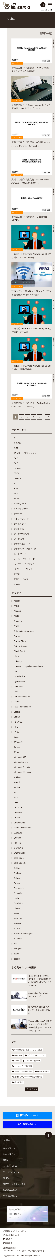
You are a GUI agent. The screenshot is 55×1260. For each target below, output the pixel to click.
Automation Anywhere (24, 631)
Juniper (17, 747)
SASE (16, 498)
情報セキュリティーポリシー (16, 1231)
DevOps (17, 478)
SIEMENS (18, 848)
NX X (16, 797)
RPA (16, 493)
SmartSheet (19, 853)
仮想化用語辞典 (43, 1071)
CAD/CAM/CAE (10, 1190)
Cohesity (18, 661)
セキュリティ (20, 524)
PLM (16, 488)
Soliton (17, 868)
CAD (16, 458)
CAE (16, 463)
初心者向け (18, 1082)
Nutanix (17, 782)
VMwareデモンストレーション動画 (28, 1050)
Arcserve (18, 621)
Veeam (17, 913)
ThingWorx (18, 893)
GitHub (17, 712)
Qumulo (17, 838)
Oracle (17, 817)
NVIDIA (17, 787)
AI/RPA (6, 1178)
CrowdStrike (19, 676)
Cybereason (19, 681)
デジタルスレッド (22, 544)
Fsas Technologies (22, 707)
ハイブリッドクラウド (24, 564)
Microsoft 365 (20, 757)
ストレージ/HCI (10, 1166)
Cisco (16, 656)
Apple (16, 616)
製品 (8, 1140)
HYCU (17, 732)
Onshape (18, 812)
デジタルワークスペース (25, 549)
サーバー (18, 513)
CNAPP (17, 468)
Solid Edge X (20, 863)
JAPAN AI (18, 742)
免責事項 (8, 1243)
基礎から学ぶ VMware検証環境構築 (28, 1077)
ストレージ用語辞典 (33, 1061)
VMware (17, 923)
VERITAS (18, 918)
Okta (16, 802)
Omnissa (18, 807)
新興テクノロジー (22, 579)
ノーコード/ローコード (24, 559)
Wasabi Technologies (23, 933)
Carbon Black (20, 641)
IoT (15, 483)
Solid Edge (19, 858)
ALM (16, 448)
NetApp (17, 777)
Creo (16, 671)
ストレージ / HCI (21, 519)
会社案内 (8, 1239)
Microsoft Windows (22, 772)
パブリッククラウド (23, 569)
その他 (17, 584)
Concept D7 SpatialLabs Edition (28, 666)
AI (15, 438)
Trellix (16, 898)
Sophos (17, 873)
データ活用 (19, 539)
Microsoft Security (22, 767)
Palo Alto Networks (22, 827)
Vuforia (17, 928)
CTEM (17, 473)
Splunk (17, 878)
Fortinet (17, 701)
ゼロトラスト (20, 529)
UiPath (17, 908)
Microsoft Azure (21, 762)
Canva (17, 636)
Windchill (18, 938)
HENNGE (18, 722)
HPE (16, 727)
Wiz (15, 943)
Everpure (18, 833)
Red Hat (17, 843)
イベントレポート (22, 509)
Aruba (16, 626)
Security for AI (20, 503)
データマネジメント (23, 534)
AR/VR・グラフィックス (25, 453)
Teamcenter (19, 888)
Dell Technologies (22, 696)
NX (15, 792)
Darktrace (18, 686)
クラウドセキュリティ (36, 1055)
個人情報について (12, 1235)
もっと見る (31, 1089)
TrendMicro (19, 903)
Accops (17, 601)
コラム (17, 1061)
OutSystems (19, 823)
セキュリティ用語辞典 (23, 1066)
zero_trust (18, 1055)
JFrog (16, 752)
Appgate (17, 611)
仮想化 (17, 574)
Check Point (19, 651)
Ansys (16, 606)
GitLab (17, 717)
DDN (16, 691)
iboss (16, 737)
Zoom (16, 954)
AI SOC (17, 443)
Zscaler (17, 959)
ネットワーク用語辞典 (23, 1071)
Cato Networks (20, 646)
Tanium (17, 883)
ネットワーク (20, 554)
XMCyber (18, 948)
